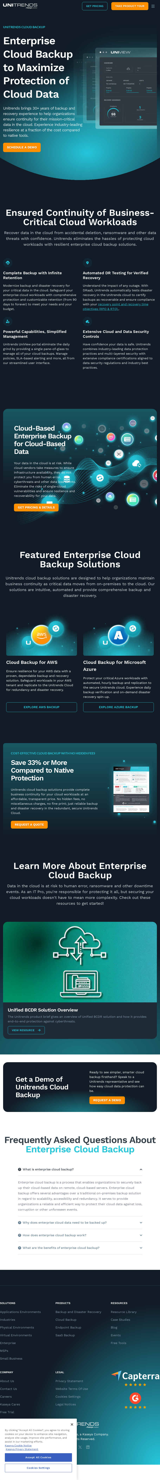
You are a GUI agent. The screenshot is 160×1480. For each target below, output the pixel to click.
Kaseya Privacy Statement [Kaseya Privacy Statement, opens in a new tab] (22, 1449)
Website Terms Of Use (71, 1389)
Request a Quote (29, 824)
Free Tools (118, 1343)
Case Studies (120, 1320)
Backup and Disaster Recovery (78, 1312)
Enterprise (8, 1343)
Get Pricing (94, 6)
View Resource (26, 1030)
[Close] (72, 1424)
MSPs (4, 1351)
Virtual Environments (16, 1335)
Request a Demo (107, 1100)
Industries (7, 1320)
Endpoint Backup (68, 1327)
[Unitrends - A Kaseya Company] (80, 1425)
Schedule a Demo (22, 147)
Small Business (11, 1358)
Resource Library (124, 1312)
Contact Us (8, 1389)
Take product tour (129, 6)
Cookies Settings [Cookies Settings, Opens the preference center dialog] (38, 1467)
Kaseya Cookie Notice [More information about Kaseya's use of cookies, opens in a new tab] (18, 1445)
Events (116, 1335)
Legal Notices (65, 1404)
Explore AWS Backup (41, 707)
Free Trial (7, 1412)
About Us (7, 1381)
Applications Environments (20, 1312)
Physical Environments (17, 1327)
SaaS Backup (65, 1335)
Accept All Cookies (38, 1457)
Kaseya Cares (10, 1404)
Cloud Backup (65, 1320)
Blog (114, 1327)
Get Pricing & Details (36, 507)
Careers (6, 1396)
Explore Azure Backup (118, 707)
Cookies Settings (67, 1396)
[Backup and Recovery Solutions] (20, 6)
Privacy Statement (69, 1381)
